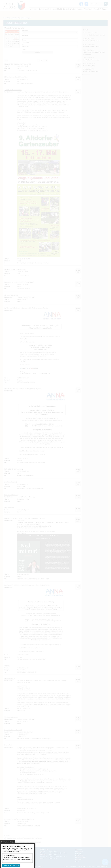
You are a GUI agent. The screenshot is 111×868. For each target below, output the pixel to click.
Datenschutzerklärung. (13, 851)
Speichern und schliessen (11, 865)
